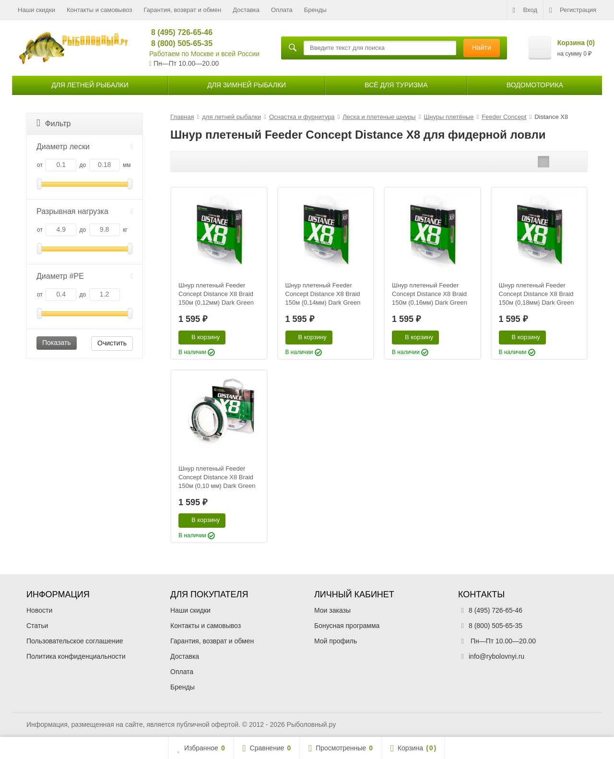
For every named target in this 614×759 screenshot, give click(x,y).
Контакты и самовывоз (99, 9)
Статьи (37, 625)
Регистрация (572, 10)
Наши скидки (36, 9)
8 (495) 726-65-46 (177, 32)
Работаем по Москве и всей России (204, 54)
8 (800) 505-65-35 (177, 43)
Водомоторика (535, 85)
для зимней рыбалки (246, 85)
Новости (39, 610)
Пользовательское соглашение (74, 641)
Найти (481, 47)
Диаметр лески (84, 146)
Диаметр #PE (84, 276)
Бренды (315, 9)
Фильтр (53, 123)
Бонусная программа (346, 625)
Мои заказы (332, 610)
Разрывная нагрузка (84, 211)
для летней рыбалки (90, 85)
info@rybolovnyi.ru (496, 656)
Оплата (282, 9)
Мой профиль (335, 641)
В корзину (200, 337)
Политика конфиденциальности (76, 656)
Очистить (112, 343)
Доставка (246, 9)
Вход (525, 10)
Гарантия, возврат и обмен (183, 9)
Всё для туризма (396, 85)
